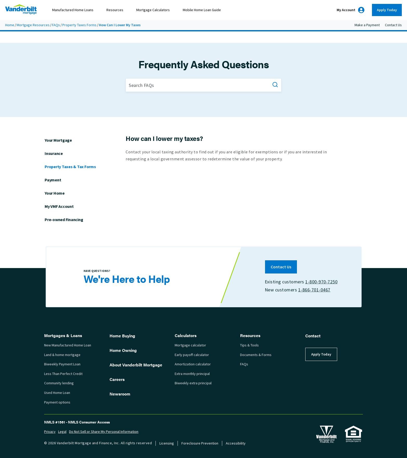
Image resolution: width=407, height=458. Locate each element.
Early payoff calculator (192, 354)
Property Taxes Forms (79, 25)
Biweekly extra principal (193, 383)
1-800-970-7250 (321, 282)
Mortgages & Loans (63, 335)
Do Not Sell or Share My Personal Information (103, 431)
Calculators (185, 335)
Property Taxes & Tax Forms (70, 166)
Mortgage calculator (190, 345)
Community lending (59, 383)
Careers (117, 379)
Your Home (55, 193)
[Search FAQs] (203, 85)
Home (9, 25)
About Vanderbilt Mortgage (136, 365)
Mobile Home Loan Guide (202, 10)
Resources (114, 10)
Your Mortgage (58, 140)
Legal (62, 431)
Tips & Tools (249, 345)
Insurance (54, 153)
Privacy (50, 431)
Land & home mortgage (62, 354)
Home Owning (123, 350)
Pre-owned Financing (64, 219)
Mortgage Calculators (153, 10)
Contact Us (393, 25)
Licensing (166, 443)
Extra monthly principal (192, 373)
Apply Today (387, 10)
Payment (53, 180)
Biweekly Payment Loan (62, 364)
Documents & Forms (256, 354)
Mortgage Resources (33, 25)
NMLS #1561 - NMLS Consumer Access (77, 422)
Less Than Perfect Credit (63, 373)
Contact (313, 336)
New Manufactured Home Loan (67, 345)
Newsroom (120, 394)
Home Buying (122, 336)
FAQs (56, 25)
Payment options (57, 402)
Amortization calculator (193, 364)
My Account (350, 10)
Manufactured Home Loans (72, 10)
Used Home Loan (57, 392)
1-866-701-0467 (314, 290)
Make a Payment (367, 25)
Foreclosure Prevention (199, 443)
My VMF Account (59, 206)
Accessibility (236, 443)
